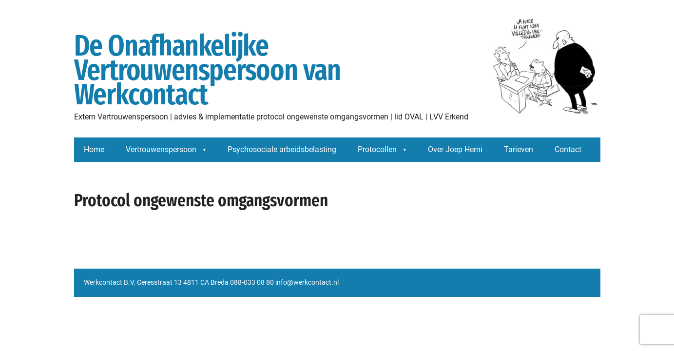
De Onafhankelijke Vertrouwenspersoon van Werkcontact (337, 70)
